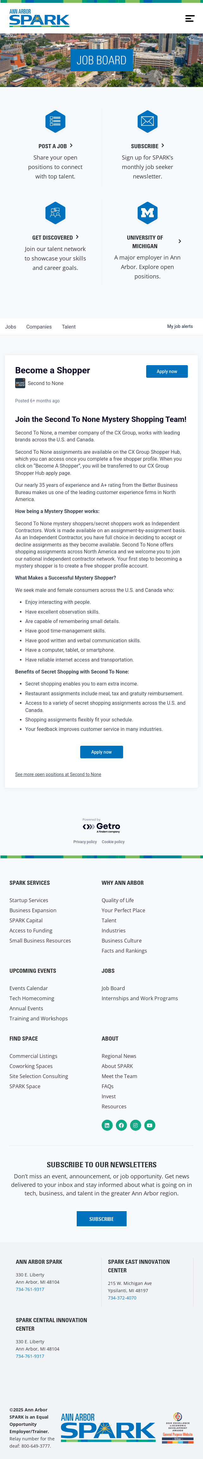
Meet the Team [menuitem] (119, 1076)
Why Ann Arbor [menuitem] (123, 882)
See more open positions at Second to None (58, 774)
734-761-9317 (30, 1289)
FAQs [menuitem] (108, 1086)
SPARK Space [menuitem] (24, 1086)
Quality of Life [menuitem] (118, 900)
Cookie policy (113, 842)
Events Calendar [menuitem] (28, 988)
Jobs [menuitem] (108, 970)
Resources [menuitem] (114, 1106)
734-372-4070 (122, 1298)
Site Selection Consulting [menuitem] (38, 1076)
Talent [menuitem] (109, 920)
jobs (10, 327)
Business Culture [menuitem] (122, 940)
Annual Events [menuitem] (26, 1008)
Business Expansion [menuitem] (33, 910)
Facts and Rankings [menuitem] (124, 950)
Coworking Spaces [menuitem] (31, 1066)
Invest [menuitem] (109, 1096)
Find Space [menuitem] (23, 1038)
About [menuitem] (110, 1038)
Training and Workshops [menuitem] (38, 1018)
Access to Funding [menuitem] (30, 930)
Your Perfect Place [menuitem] (123, 910)
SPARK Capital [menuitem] (26, 920)
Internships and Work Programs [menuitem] (140, 998)
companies (39, 327)
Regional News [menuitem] (119, 1056)
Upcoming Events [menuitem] (32, 970)
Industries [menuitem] (114, 930)
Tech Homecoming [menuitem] (31, 998)
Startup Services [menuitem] (28, 900)
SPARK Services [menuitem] (29, 882)
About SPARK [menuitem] (117, 1066)
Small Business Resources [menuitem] (40, 940)
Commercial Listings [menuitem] (33, 1056)
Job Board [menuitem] (113, 988)
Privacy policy (85, 842)
